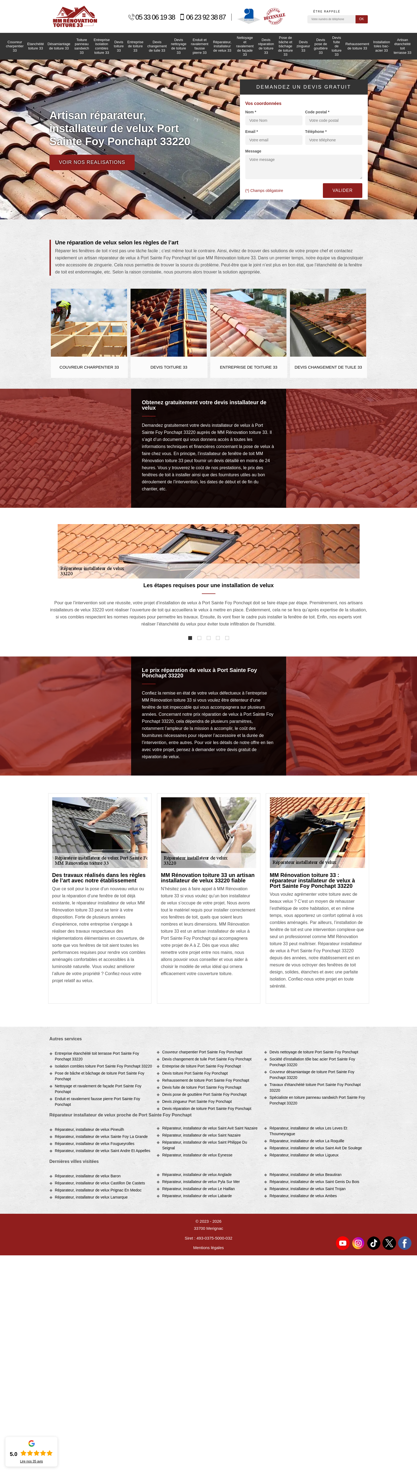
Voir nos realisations (92, 162)
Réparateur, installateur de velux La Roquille (307, 1141)
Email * (251, 131)
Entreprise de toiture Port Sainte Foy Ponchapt (201, 1066)
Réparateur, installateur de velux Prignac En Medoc (98, 1190)
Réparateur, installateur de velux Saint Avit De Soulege (316, 1148)
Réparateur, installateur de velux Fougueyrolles (95, 1143)
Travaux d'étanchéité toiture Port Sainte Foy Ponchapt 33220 (315, 1087)
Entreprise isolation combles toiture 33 (102, 46)
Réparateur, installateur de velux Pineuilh (89, 1129)
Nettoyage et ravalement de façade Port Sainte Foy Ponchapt (98, 1089)
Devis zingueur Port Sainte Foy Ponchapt (197, 1101)
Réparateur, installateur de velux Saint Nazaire (201, 1135)
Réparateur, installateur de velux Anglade (196, 1174)
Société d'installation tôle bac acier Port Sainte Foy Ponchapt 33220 (312, 1062)
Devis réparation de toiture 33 (266, 46)
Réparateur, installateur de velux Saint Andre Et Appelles (102, 1151)
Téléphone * (316, 131)
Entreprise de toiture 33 (135, 46)
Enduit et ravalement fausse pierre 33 (199, 46)
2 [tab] (199, 638)
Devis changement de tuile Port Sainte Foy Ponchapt (206, 1059)
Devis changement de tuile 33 (157, 46)
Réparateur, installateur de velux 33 (222, 46)
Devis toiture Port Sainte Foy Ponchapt (195, 1073)
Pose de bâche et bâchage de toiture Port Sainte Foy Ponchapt (99, 1076)
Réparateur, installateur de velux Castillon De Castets (100, 1183)
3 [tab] (209, 638)
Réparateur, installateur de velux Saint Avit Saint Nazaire (210, 1128)
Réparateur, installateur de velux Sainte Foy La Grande (101, 1136)
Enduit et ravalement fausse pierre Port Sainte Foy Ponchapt (97, 1102)
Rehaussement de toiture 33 (357, 46)
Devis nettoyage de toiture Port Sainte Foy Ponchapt (314, 1052)
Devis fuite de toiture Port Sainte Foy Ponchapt (201, 1087)
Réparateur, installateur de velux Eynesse (197, 1155)
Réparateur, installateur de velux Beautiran (306, 1174)
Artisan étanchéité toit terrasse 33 (402, 46)
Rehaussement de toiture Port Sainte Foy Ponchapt (205, 1080)
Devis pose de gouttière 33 (321, 46)
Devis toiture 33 (119, 46)
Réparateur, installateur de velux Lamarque (91, 1197)
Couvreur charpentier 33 (15, 46)
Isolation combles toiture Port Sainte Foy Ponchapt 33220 (103, 1066)
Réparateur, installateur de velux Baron (88, 1176)
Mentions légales (208, 1247)
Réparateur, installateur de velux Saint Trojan (307, 1189)
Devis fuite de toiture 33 (336, 46)
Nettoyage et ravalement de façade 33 (245, 46)
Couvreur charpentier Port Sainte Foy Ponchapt (202, 1052)
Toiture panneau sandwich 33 (81, 46)
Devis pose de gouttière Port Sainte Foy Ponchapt (204, 1094)
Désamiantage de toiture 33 (59, 46)
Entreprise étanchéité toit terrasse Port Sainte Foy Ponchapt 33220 (97, 1056)
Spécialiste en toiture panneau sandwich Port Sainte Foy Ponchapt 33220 (317, 1100)
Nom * (250, 112)
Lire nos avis (31, 1461)
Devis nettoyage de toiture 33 (178, 46)
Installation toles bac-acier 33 (381, 46)
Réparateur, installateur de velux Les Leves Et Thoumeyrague (308, 1131)
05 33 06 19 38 (151, 17)
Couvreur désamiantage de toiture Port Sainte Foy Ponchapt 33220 (312, 1075)
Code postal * (317, 112)
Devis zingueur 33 (303, 46)
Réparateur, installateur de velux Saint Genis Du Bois (314, 1182)
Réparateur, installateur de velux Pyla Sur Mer (201, 1182)
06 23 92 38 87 (202, 17)
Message (253, 151)
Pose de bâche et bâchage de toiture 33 (285, 46)
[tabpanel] (209, 607)
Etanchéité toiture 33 (35, 46)
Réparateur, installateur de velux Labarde (197, 1196)
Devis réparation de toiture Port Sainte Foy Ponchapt (206, 1108)
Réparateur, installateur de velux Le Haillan (198, 1189)
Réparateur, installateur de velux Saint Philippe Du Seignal (204, 1145)
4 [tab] (218, 638)
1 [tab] (190, 638)
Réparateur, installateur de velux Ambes (303, 1196)
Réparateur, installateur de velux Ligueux (304, 1155)
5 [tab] (227, 638)
